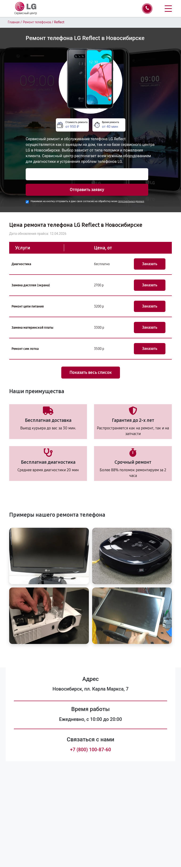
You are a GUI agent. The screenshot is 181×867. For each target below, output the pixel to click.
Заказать (149, 264)
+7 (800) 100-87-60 (90, 749)
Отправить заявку (87, 189)
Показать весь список (91, 372)
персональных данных (131, 201)
